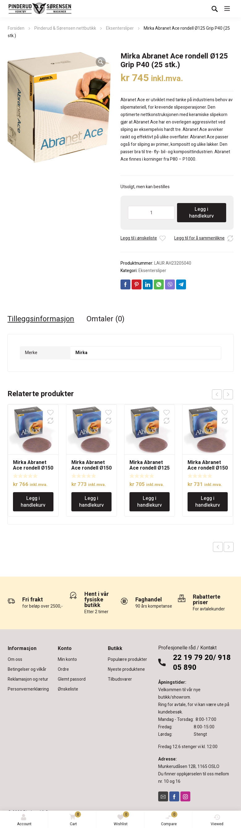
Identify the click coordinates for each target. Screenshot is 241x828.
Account (24, 820)
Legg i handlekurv (201, 213)
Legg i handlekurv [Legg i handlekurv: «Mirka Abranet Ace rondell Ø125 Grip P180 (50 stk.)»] (149, 502)
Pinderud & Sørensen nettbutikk (65, 28)
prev (217, 394)
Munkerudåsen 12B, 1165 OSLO (188, 766)
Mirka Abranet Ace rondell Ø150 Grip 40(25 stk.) (33, 468)
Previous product (218, 547)
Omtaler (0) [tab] (106, 319)
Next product (229, 547)
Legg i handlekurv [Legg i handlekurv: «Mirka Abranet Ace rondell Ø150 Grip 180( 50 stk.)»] (91, 502)
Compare (169, 819)
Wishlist (121, 819)
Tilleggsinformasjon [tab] (40, 319)
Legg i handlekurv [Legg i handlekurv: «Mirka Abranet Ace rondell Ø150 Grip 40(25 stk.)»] (33, 502)
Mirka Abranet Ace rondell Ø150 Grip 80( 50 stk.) (208, 468)
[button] (101, 62)
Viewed (217, 820)
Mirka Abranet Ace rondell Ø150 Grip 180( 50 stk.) (91, 468)
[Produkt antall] (151, 212)
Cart (74, 819)
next (228, 394)
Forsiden (16, 28)
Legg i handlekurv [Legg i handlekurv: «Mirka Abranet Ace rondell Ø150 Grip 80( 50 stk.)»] (207, 502)
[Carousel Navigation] (222, 394)
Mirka (81, 352)
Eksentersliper (120, 28)
